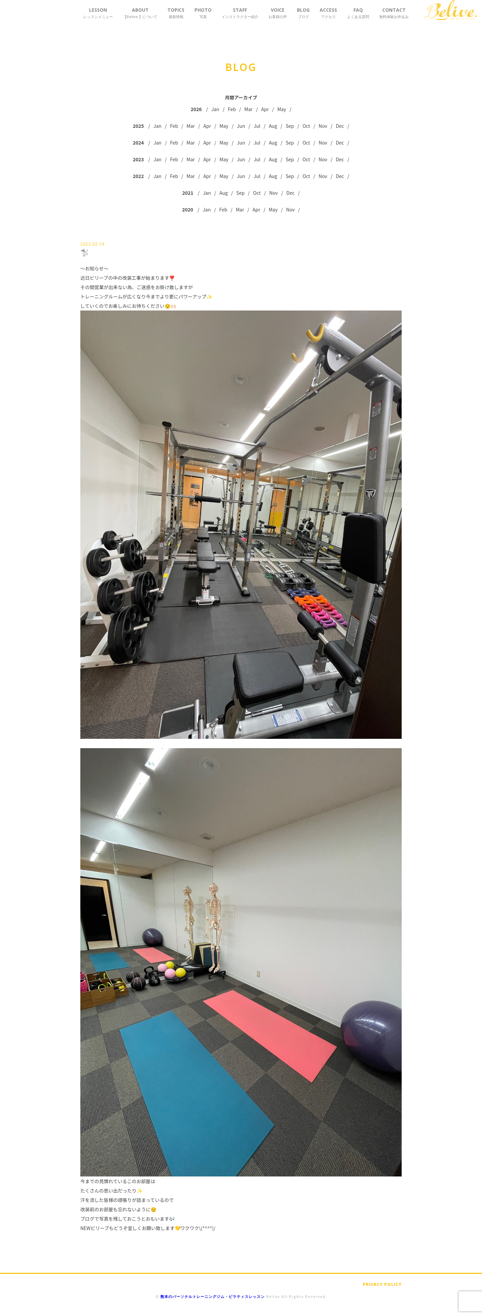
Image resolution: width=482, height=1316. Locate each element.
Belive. (450, 10)
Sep (290, 125)
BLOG (303, 13)
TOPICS (175, 13)
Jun (241, 125)
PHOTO (203, 13)
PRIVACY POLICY (382, 1284)
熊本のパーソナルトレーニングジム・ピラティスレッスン (212, 1296)
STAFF (240, 13)
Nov (323, 125)
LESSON (98, 13)
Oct (306, 125)
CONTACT (394, 13)
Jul (257, 125)
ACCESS (328, 13)
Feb (232, 109)
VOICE (277, 13)
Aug (273, 125)
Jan (215, 109)
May (281, 109)
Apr (265, 109)
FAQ (358, 13)
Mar (248, 109)
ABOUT (140, 13)
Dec (340, 125)
